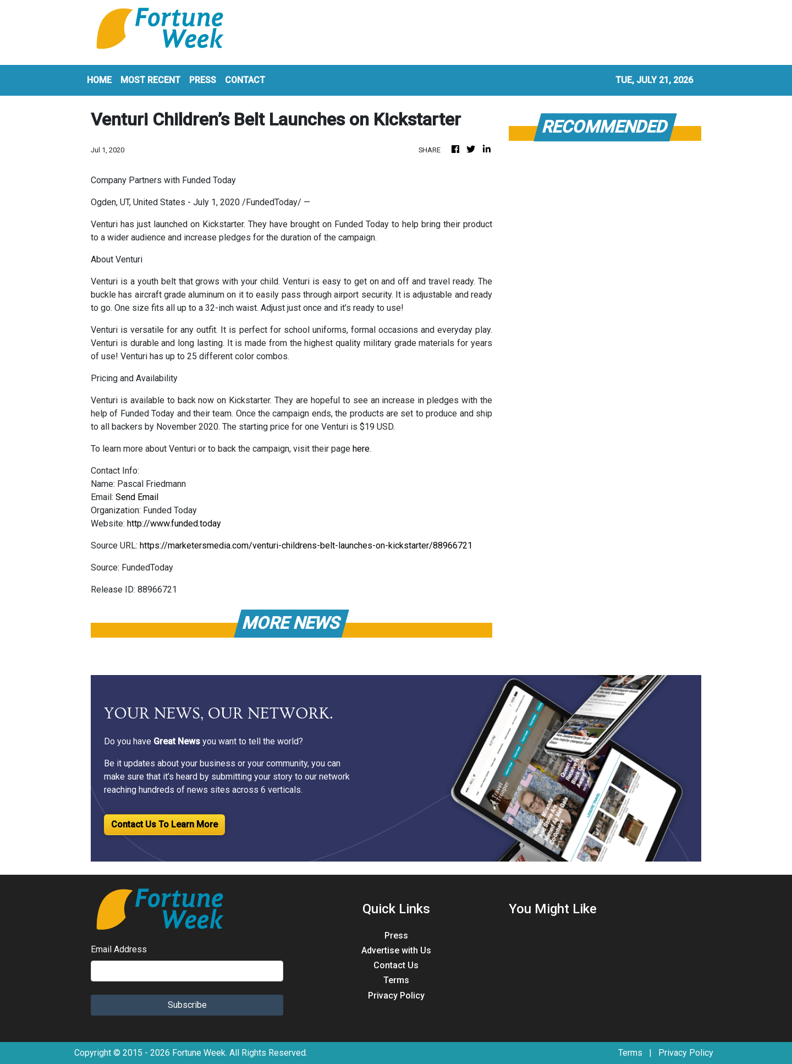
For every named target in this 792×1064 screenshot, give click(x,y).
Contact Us (396, 965)
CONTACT (245, 80)
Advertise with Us (396, 950)
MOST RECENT (150, 80)
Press (396, 935)
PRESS (202, 80)
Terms (396, 980)
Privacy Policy (396, 995)
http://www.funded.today (174, 523)
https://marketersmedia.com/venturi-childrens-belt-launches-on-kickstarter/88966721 (306, 545)
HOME (99, 80)
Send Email (137, 497)
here (361, 448)
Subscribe (187, 1005)
